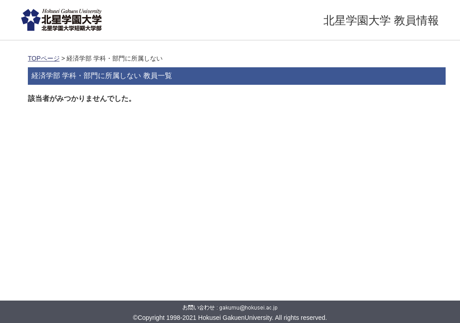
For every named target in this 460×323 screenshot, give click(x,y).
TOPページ (44, 58)
